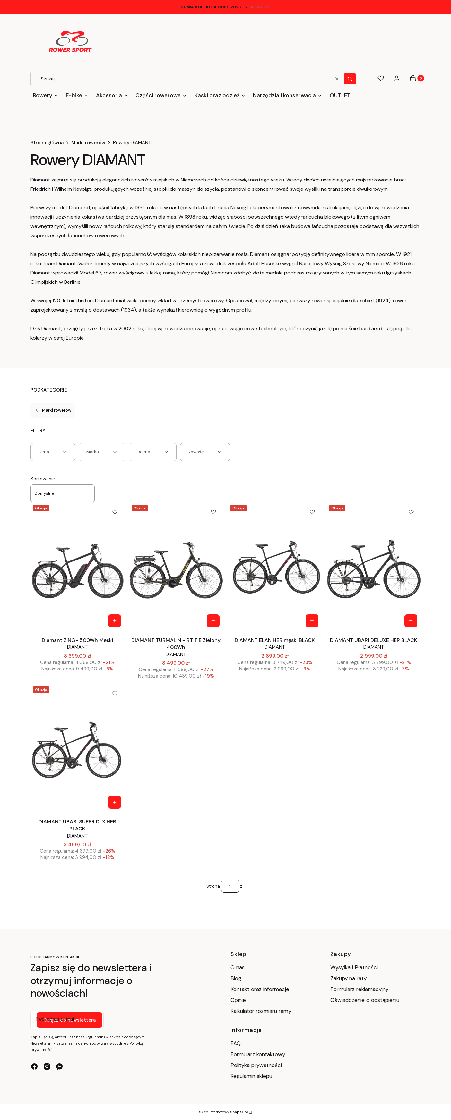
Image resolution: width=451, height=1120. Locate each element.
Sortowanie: (43, 479)
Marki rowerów (88, 142)
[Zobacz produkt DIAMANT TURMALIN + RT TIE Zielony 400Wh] (213, 620)
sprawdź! (260, 7)
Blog (235, 978)
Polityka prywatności (256, 1065)
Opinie (238, 1000)
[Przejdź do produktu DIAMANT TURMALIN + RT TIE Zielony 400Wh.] (176, 566)
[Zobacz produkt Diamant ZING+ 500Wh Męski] (114, 620)
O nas (237, 967)
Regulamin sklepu (251, 1076)
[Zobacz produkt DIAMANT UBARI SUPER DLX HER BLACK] (114, 802)
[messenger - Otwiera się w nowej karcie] (59, 1066)
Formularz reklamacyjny (359, 989)
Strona (213, 886)
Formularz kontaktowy (257, 1054)
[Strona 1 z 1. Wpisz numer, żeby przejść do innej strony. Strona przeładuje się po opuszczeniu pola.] (230, 886)
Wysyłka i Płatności (354, 967)
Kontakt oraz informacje (259, 989)
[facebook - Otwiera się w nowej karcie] (34, 1066)
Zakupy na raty (348, 978)
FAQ (235, 1043)
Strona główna (47, 142)
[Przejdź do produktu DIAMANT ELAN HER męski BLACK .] (275, 566)
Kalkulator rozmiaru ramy (260, 1011)
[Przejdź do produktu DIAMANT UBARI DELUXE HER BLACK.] (374, 566)
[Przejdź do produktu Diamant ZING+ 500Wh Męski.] (77, 566)
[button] (350, 78)
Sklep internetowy (223, 1112)
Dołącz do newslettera (69, 1020)
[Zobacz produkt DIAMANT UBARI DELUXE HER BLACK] (410, 620)
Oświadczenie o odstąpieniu (365, 1000)
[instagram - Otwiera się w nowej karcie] (47, 1066)
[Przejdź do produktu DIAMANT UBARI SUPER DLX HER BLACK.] (77, 748)
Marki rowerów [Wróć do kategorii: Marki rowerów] (52, 410)
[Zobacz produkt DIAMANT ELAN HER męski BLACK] (312, 620)
